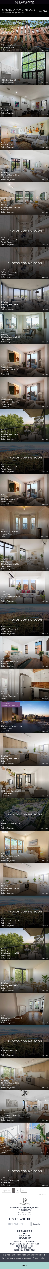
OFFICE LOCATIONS (24, 1231)
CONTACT (24, 1233)
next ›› (24, 1190)
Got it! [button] (24, 1266)
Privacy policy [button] (39, 1258)
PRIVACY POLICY (25, 1238)
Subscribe (36, 1224)
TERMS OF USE (24, 1236)
